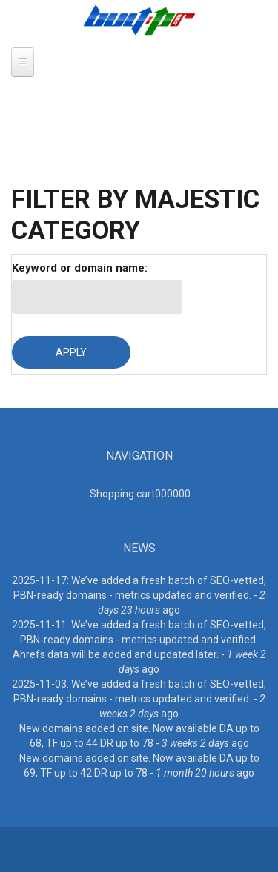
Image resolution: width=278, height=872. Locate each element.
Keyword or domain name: (80, 268)
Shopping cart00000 (140, 494)
